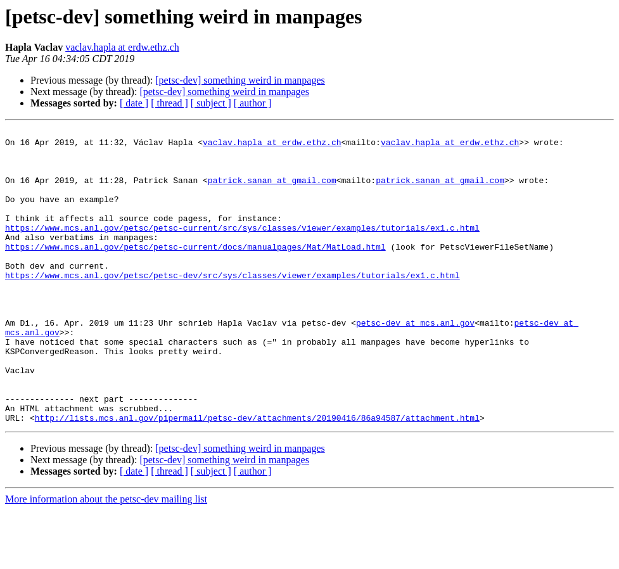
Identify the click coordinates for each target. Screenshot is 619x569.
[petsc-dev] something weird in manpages (239, 80)
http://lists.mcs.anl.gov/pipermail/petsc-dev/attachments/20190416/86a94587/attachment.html (257, 476)
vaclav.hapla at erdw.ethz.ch (122, 47)
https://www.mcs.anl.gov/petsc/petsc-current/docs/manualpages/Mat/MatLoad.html (195, 271)
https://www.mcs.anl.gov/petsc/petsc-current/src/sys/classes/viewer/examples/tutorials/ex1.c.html (242, 248)
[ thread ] (169, 103)
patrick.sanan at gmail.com (272, 191)
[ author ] (253, 103)
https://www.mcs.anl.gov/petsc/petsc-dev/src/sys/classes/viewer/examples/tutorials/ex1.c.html (232, 305)
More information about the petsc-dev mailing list (106, 558)
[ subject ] (211, 103)
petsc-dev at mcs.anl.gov (415, 362)
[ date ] (134, 103)
